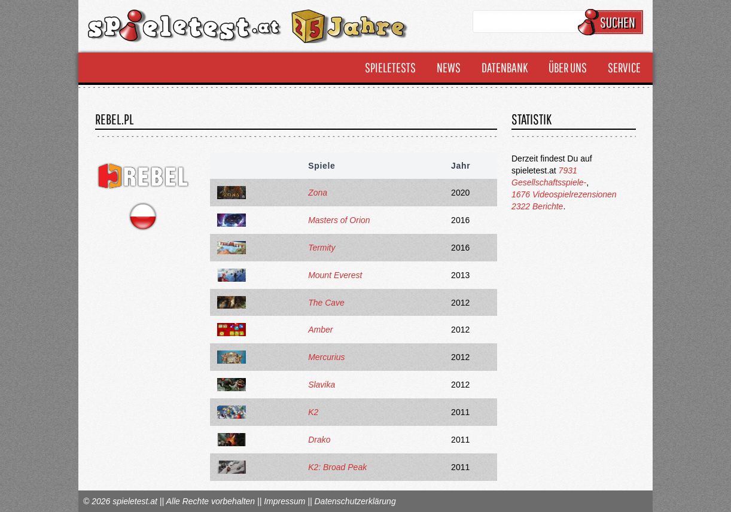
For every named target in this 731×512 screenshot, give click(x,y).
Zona (317, 192)
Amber (320, 329)
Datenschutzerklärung (354, 501)
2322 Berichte (537, 206)
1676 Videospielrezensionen (564, 194)
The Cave (326, 302)
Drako (319, 439)
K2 (313, 412)
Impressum (284, 501)
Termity (321, 247)
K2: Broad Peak (337, 467)
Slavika (321, 384)
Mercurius (326, 357)
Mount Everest (335, 275)
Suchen (612, 22)
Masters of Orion (339, 220)
